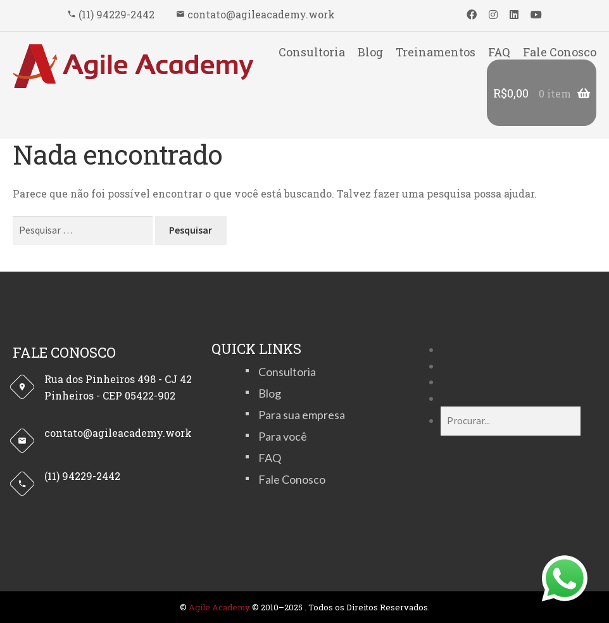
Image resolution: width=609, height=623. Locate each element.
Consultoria (312, 52)
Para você (282, 436)
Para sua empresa (301, 415)
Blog (370, 52)
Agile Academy (219, 607)
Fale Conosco (559, 52)
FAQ (499, 52)
